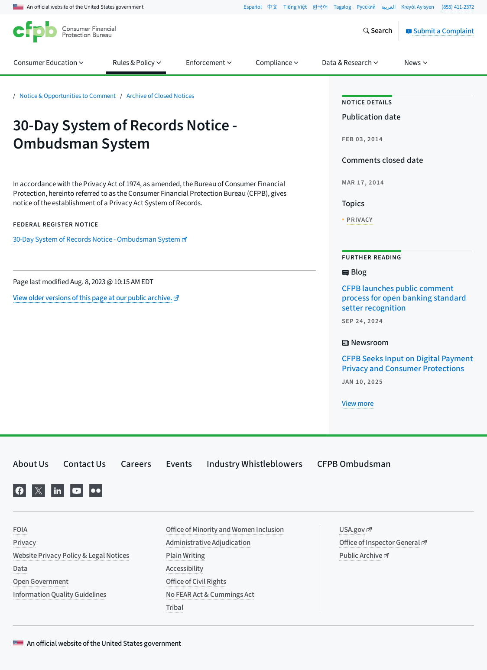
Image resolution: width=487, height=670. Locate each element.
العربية (388, 7)
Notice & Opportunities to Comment (67, 96)
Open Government (40, 581)
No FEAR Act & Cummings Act (210, 594)
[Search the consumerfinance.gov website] (377, 31)
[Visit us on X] (38, 490)
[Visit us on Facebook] (19, 490)
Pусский (366, 7)
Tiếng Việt (295, 7)
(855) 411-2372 (458, 7)
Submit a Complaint (440, 31)
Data (20, 568)
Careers (136, 463)
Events (179, 463)
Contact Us (84, 463)
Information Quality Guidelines (59, 594)
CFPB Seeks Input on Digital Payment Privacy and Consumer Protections (407, 364)
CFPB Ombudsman (354, 463)
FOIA (20, 529)
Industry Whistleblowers (254, 463)
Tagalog (342, 7)
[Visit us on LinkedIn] (57, 490)
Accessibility (184, 568)
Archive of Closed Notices (160, 96)
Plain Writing (185, 555)
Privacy (24, 542)
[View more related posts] (357, 403)
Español (253, 7)
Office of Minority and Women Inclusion (225, 529)
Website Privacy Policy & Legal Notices (71, 555)
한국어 (320, 7)
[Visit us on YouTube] (76, 490)
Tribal (174, 607)
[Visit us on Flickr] (95, 490)
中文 (272, 7)
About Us (31, 463)
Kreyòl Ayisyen (417, 7)
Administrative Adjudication (208, 542)
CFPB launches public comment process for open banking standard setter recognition (404, 298)
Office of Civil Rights (196, 581)
